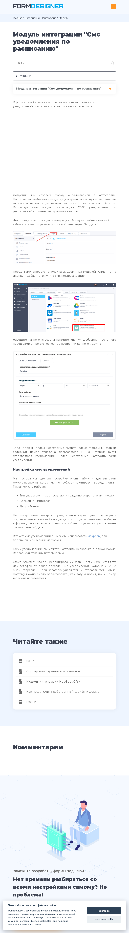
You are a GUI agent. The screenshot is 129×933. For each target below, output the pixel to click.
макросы (94, 536)
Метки (31, 702)
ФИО (30, 661)
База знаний (32, 18)
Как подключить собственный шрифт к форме (62, 692)
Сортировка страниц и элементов (53, 671)
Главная (17, 18)
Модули (25, 75)
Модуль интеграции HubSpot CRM (53, 681)
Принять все (104, 911)
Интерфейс (49, 18)
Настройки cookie (104, 919)
